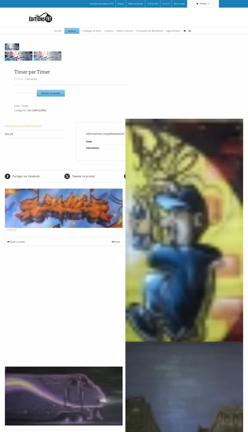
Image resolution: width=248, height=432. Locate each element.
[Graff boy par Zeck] (184, 275)
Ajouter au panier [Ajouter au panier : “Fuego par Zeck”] (17, 241)
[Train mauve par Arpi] (64, 396)
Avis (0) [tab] (9, 134)
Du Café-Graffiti (37, 110)
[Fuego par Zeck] (64, 208)
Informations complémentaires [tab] (23, 126)
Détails (117, 241)
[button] (190, 30)
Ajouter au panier (50, 93)
